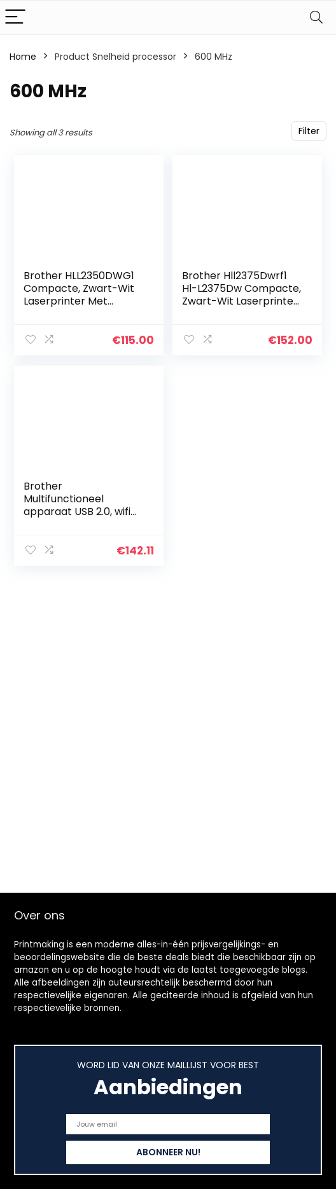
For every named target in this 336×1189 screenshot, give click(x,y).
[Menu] (15, 17)
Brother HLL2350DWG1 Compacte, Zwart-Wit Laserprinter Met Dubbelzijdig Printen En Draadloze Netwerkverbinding (80, 307)
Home (23, 56)
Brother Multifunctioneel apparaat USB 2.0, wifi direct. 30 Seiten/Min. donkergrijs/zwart (77, 511)
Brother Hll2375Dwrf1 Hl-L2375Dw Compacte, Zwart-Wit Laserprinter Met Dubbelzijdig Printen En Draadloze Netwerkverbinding (241, 307)
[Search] (316, 17)
